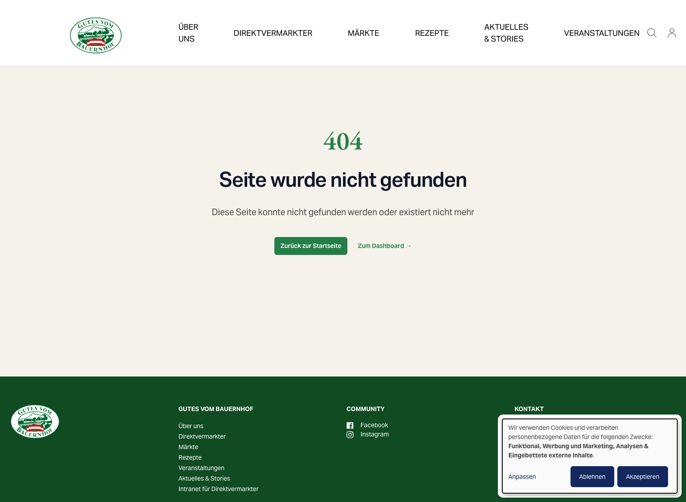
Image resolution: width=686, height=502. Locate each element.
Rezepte (381, 19)
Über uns (188, 19)
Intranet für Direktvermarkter (218, 489)
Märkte (330, 19)
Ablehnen (592, 477)
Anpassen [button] (522, 477)
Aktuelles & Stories (454, 19)
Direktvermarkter (260, 19)
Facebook (367, 425)
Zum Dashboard (385, 246)
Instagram (367, 434)
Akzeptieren (642, 477)
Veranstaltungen (545, 19)
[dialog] (589, 456)
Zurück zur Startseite (310, 246)
